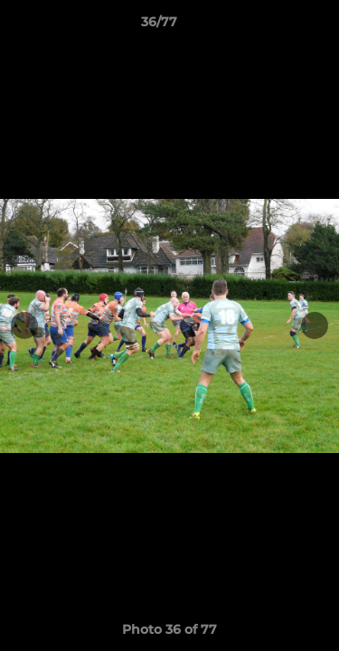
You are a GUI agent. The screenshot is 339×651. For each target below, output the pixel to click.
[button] (274, 26)
